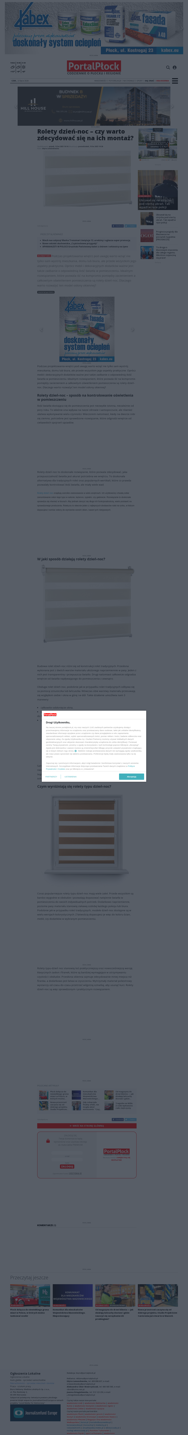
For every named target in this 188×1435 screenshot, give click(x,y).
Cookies (61, 769)
